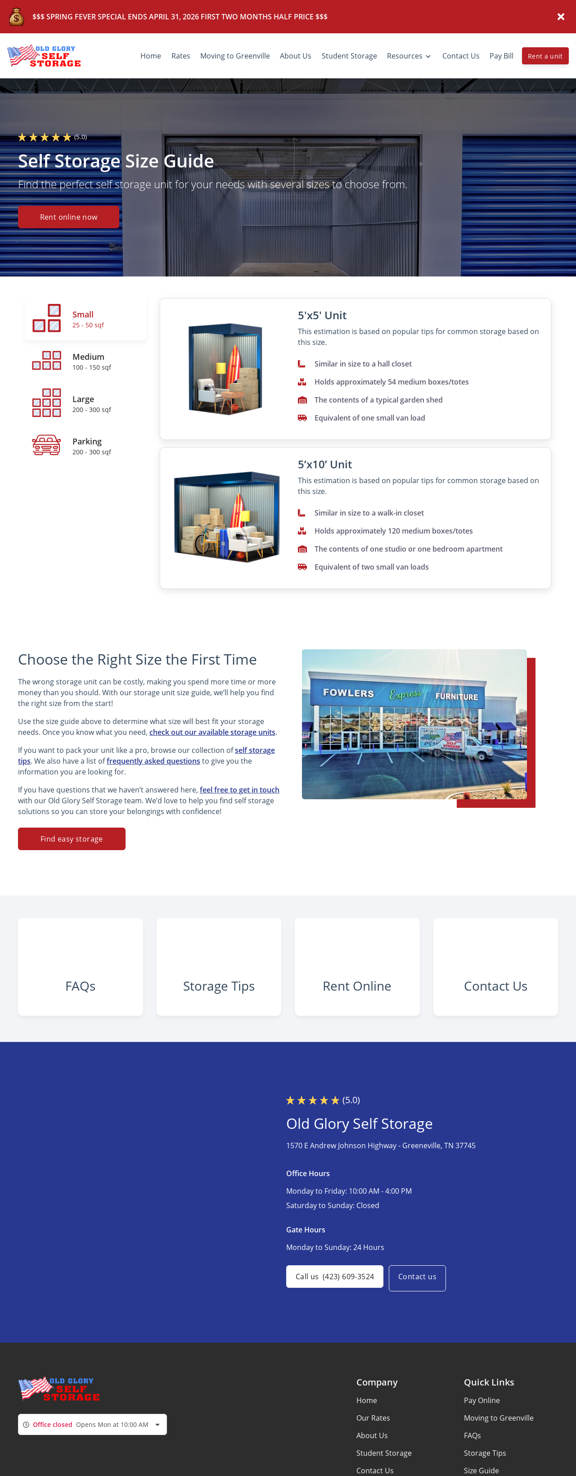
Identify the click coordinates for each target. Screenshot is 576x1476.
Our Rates (373, 1440)
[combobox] (92, 1447)
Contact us (423, 1301)
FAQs (472, 1458)
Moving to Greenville (499, 1440)
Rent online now (69, 218)
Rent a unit (545, 56)
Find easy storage (71, 839)
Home (366, 1423)
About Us (372, 1458)
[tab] (85, 319)
